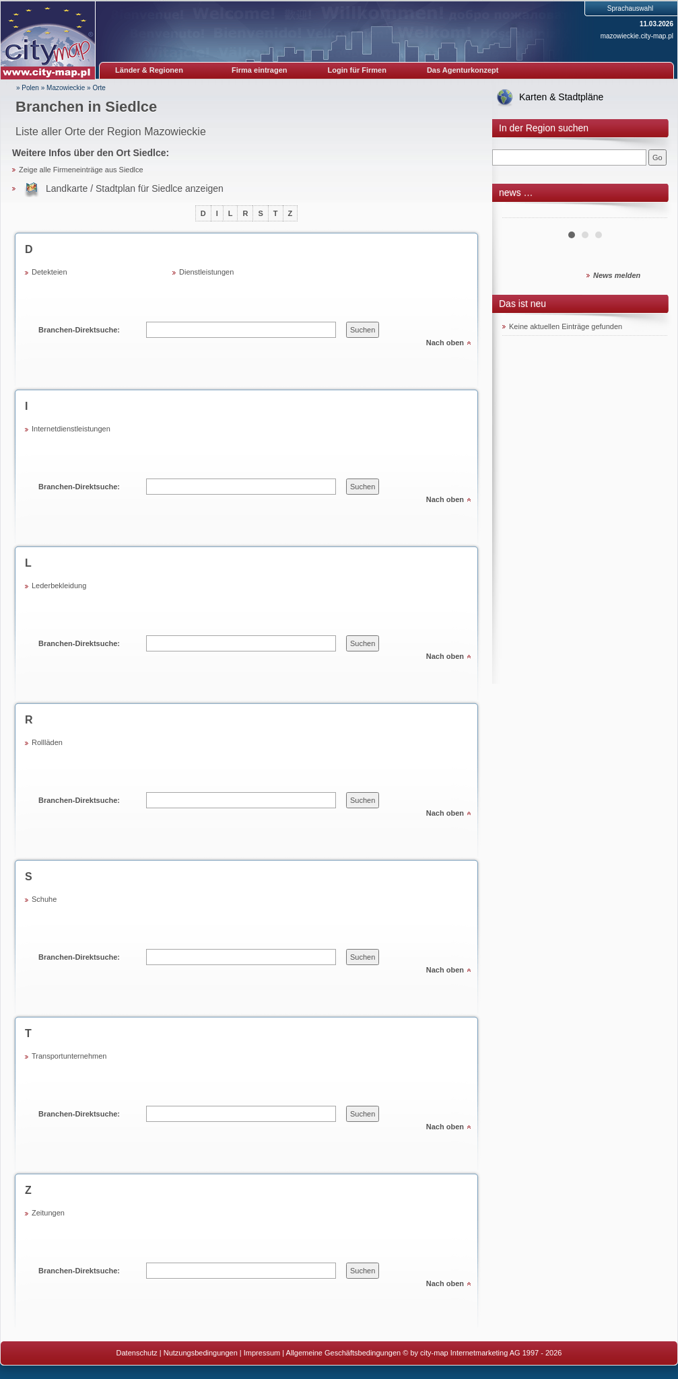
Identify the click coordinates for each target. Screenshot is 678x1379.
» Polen (27, 88)
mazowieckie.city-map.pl (637, 36)
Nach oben (445, 343)
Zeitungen (48, 1213)
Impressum (262, 1353)
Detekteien (49, 272)
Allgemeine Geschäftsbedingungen (343, 1353)
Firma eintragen (259, 70)
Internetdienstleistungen (71, 429)
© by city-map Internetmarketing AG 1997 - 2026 (482, 1353)
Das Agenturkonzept (463, 70)
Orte (98, 88)
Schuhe (44, 899)
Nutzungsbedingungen (201, 1353)
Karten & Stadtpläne (561, 97)
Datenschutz (137, 1353)
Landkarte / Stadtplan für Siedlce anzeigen (135, 188)
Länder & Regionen (149, 70)
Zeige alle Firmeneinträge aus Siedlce (81, 170)
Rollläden (47, 742)
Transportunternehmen (69, 1056)
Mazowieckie (65, 88)
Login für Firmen (357, 70)
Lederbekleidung (59, 585)
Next (649, 212)
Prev (520, 212)
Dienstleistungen (206, 272)
